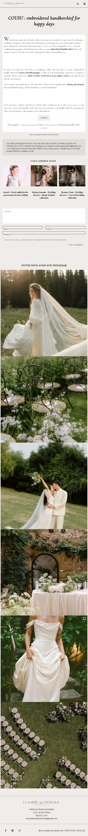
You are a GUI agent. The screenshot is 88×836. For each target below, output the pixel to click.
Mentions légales (75, 830)
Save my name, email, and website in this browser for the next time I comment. (35, 239)
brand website (72, 105)
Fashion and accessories (15, 189)
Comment (7, 211)
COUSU (45, 46)
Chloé (69, 46)
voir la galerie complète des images (44, 135)
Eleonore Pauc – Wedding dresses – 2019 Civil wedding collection (72, 195)
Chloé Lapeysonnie (28, 124)
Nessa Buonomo (51, 124)
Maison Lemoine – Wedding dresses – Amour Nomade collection (44, 195)
